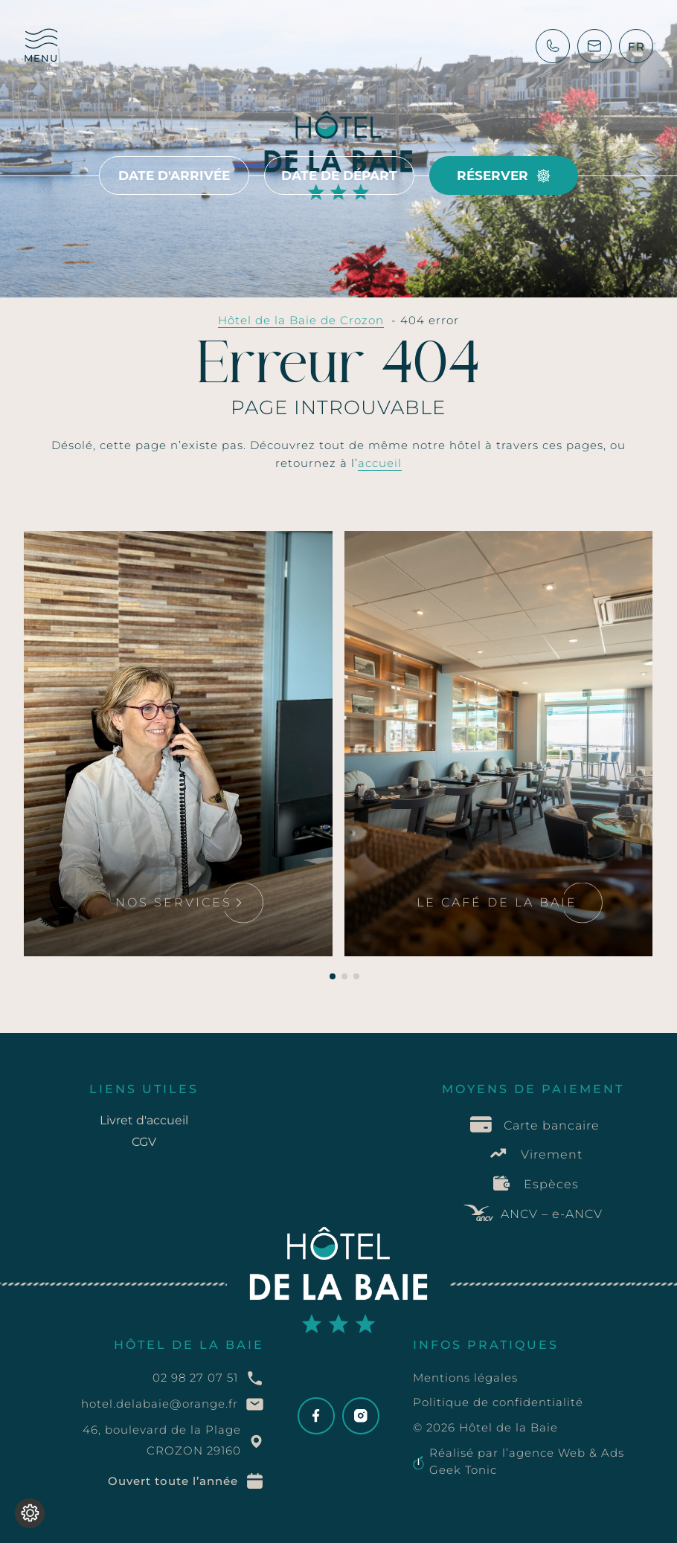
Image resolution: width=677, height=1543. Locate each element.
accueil (380, 463)
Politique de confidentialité (498, 1402)
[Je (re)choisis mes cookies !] (30, 1513)
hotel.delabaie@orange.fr (159, 1404)
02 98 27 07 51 (195, 1377)
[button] (333, 976)
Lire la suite (84, 556)
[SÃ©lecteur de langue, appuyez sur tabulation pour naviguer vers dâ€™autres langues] (636, 46)
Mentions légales (465, 1377)
